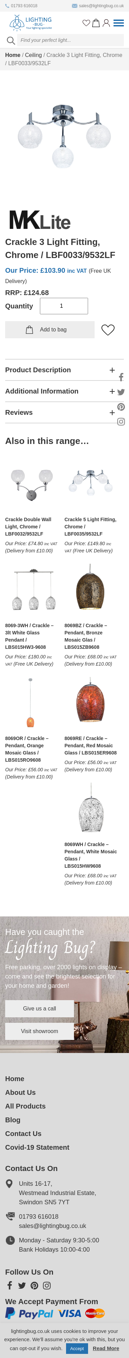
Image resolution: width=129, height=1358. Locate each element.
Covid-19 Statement (37, 1147)
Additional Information (41, 391)
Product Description (38, 370)
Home (12, 55)
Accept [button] (77, 1348)
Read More (106, 1348)
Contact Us (23, 1133)
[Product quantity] (64, 306)
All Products (25, 1106)
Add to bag (53, 329)
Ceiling (33, 55)
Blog (12, 1120)
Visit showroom (39, 1031)
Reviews (19, 412)
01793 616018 (21, 5)
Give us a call (39, 1008)
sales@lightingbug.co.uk (98, 5)
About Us (20, 1092)
